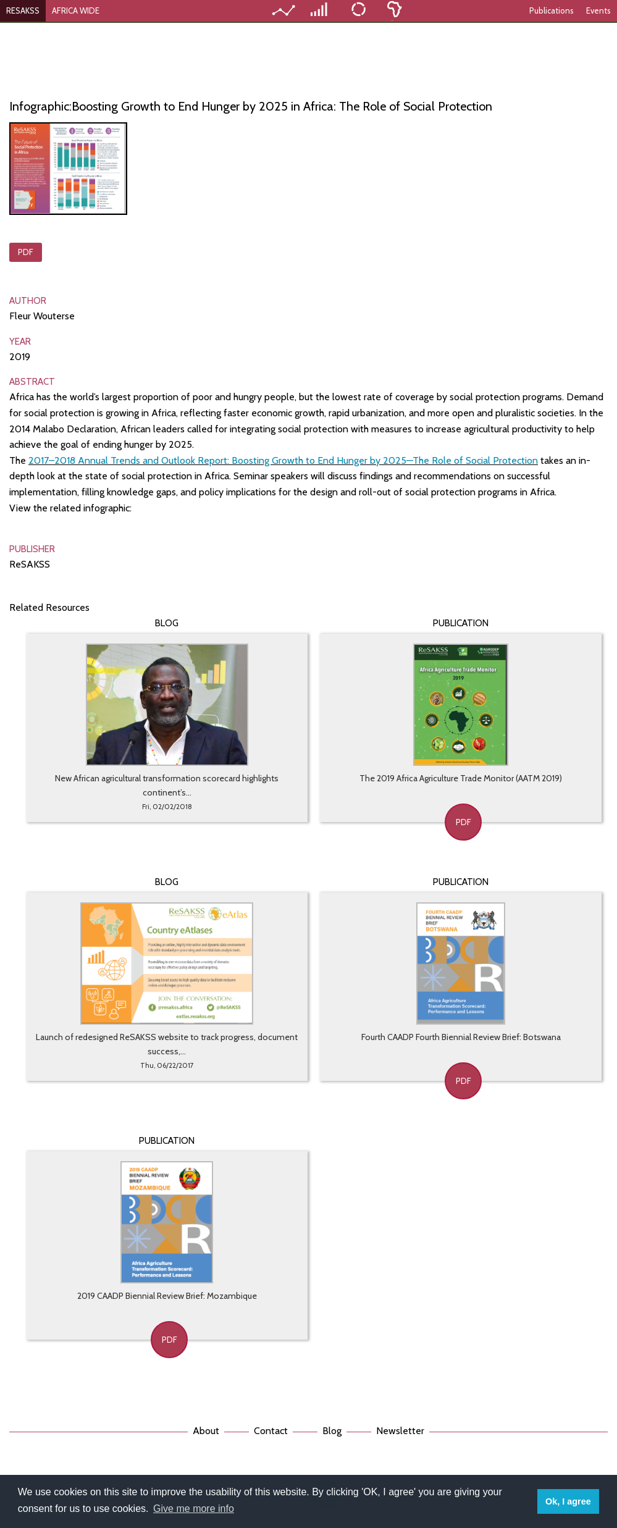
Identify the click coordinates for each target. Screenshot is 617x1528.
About (206, 1431)
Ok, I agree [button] (568, 1501)
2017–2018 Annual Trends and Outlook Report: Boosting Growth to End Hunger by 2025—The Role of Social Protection (283, 460)
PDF (25, 252)
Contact (271, 1431)
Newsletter (400, 1431)
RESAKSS (23, 10)
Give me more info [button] (193, 1508)
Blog (331, 1431)
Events (598, 10)
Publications (551, 10)
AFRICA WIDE (75, 10)
